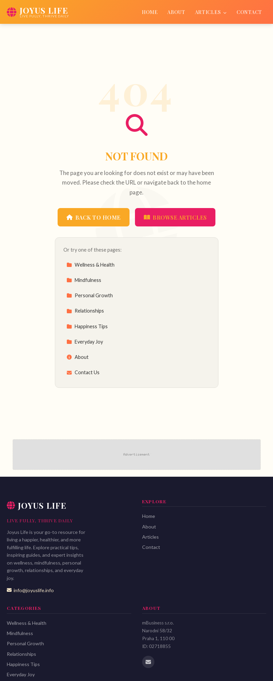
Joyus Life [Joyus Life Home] (36, 505)
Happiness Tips (87, 326)
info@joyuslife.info (30, 590)
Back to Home (93, 217)
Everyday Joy (84, 342)
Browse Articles (175, 217)
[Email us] (148, 662)
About (176, 12)
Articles (211, 12)
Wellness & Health (90, 265)
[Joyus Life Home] (38, 12)
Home (150, 12)
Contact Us (83, 372)
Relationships (85, 311)
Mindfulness (83, 280)
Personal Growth (89, 295)
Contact (249, 12)
